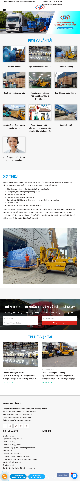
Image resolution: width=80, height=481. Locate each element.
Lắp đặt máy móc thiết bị (12, 453)
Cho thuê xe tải (8, 465)
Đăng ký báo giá (59, 323)
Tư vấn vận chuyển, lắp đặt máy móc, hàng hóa (19, 468)
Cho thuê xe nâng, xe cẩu (12, 445)
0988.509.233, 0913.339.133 (21, 414)
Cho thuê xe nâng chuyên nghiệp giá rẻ (16, 456)
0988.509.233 (46, 1)
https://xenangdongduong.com (21, 420)
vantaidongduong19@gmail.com (52, 4)
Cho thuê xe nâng (9, 436)
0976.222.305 (57, 1)
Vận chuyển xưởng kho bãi (12, 439)
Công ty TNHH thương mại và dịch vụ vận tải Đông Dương (19, 1)
